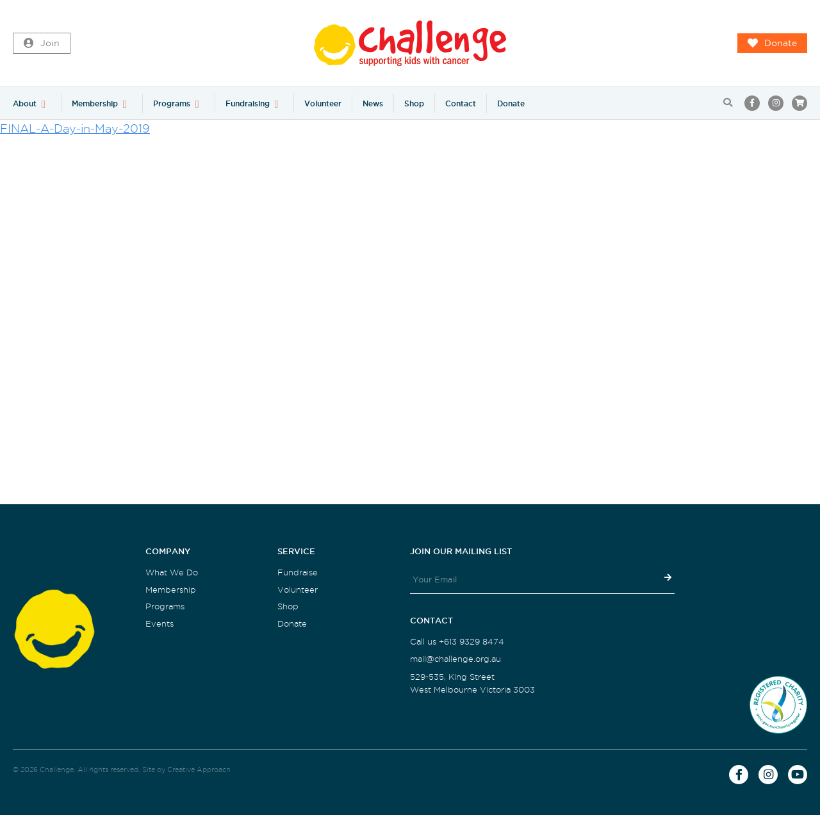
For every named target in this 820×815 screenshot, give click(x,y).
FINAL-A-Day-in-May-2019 (75, 128)
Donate (772, 43)
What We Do (171, 572)
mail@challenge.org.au (455, 659)
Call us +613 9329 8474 (457, 642)
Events (159, 624)
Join (42, 43)
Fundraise (297, 572)
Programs (171, 103)
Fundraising (248, 103)
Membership (95, 103)
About (25, 103)
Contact (460, 103)
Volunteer (322, 103)
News (373, 103)
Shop (414, 103)
